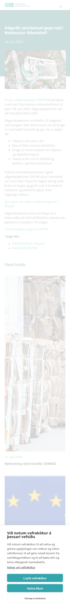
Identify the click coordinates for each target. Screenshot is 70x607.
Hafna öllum (35, 588)
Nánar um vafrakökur (21, 567)
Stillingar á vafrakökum (35, 598)
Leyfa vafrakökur (35, 578)
